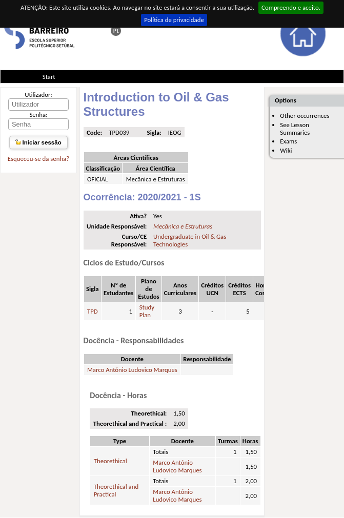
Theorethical (110, 461)
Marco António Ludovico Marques (132, 370)
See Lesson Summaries (295, 128)
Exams (288, 141)
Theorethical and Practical (116, 490)
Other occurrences (304, 115)
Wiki (286, 150)
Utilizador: (38, 94)
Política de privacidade (174, 20)
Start (49, 76)
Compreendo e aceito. (290, 7)
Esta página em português (116, 31)
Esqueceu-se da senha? (38, 158)
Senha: (38, 114)
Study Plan (146, 311)
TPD (92, 311)
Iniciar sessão (38, 142)
